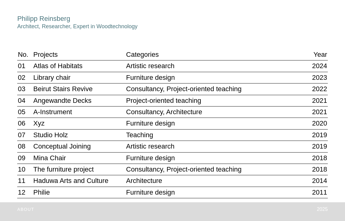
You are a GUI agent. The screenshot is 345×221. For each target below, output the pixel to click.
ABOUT (25, 209)
